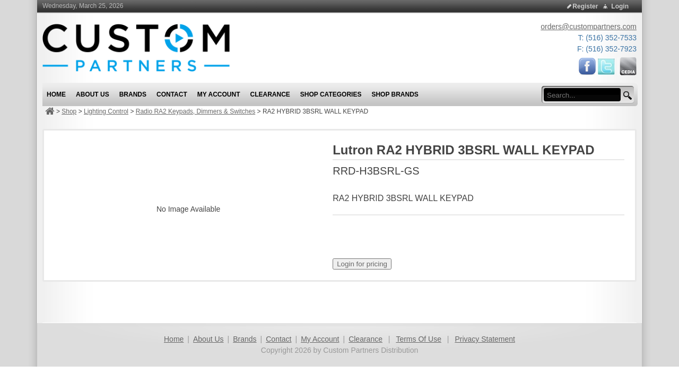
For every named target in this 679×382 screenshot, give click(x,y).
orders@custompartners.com (589, 26)
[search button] (626, 95)
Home (174, 339)
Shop (69, 111)
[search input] (585, 95)
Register (585, 6)
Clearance (365, 339)
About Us (208, 339)
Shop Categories (331, 94)
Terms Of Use (418, 339)
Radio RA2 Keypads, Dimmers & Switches (195, 111)
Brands (244, 339)
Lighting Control (106, 111)
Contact (278, 339)
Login (620, 6)
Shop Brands (394, 94)
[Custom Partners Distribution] (136, 47)
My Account (320, 339)
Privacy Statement (485, 339)
